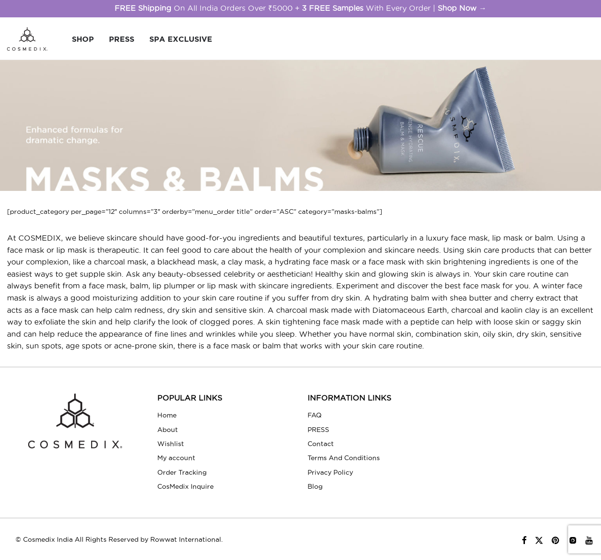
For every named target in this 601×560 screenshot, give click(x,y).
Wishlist (170, 443)
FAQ (315, 415)
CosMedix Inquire (185, 486)
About (167, 429)
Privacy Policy (330, 472)
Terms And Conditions (344, 458)
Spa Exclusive (180, 39)
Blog (315, 486)
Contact (321, 443)
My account (176, 458)
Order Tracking (182, 472)
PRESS (121, 39)
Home (167, 415)
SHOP (83, 39)
